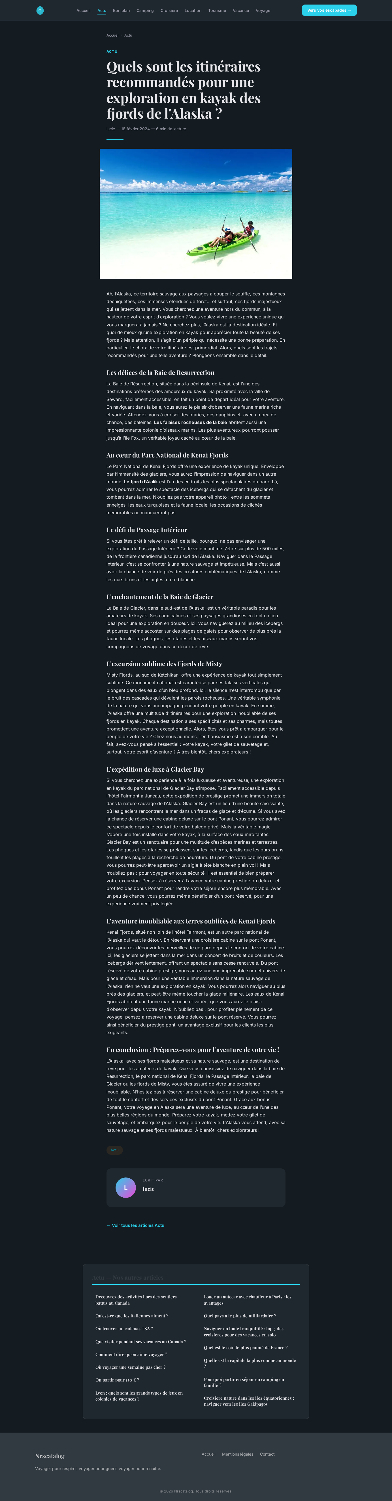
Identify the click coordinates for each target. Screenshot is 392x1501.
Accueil (83, 10)
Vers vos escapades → (329, 10)
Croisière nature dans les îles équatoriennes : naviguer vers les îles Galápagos (249, 1401)
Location (193, 10)
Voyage (263, 10)
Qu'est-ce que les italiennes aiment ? (131, 1316)
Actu (101, 10)
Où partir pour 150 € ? (117, 1380)
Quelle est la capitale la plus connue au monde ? (250, 1363)
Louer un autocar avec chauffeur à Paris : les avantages (247, 1299)
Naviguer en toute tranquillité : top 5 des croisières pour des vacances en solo (244, 1331)
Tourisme (217, 10)
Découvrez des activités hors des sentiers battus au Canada (136, 1299)
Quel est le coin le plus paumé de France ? (245, 1347)
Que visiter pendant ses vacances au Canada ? (140, 1341)
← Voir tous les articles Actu (135, 1225)
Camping (145, 10)
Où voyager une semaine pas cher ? (130, 1367)
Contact (267, 1454)
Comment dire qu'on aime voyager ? (131, 1354)
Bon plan (121, 10)
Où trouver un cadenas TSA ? (124, 1328)
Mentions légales (237, 1454)
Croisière (169, 10)
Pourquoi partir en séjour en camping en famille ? (244, 1382)
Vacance (241, 10)
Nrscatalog (50, 1456)
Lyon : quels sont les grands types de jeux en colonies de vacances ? (139, 1396)
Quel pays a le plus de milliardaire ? (240, 1316)
